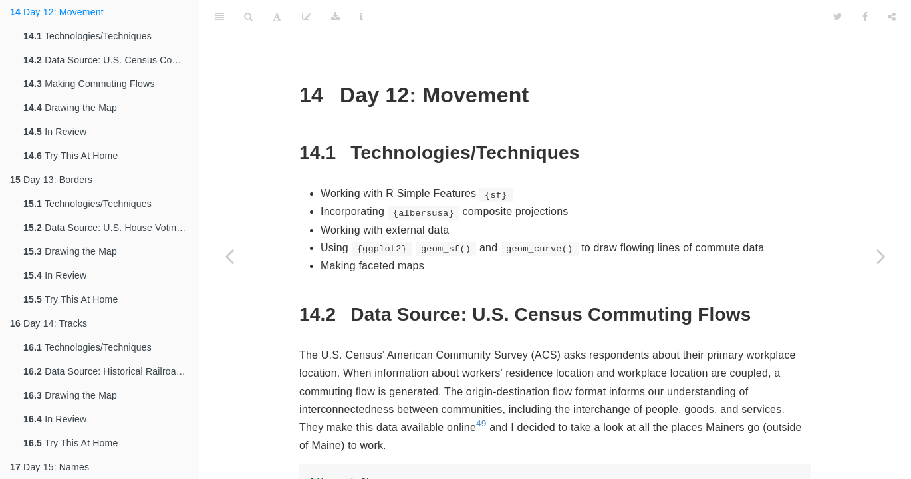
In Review (54, 131)
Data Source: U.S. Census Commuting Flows (111, 60)
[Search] (248, 16)
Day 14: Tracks (48, 323)
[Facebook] (865, 16)
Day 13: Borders (51, 179)
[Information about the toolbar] (361, 16)
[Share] (892, 16)
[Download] (335, 16)
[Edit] (306, 16)
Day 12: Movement (57, 12)
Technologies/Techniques (87, 36)
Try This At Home (70, 155)
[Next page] (881, 256)
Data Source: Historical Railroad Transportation (111, 371)
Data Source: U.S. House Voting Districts (111, 227)
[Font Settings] (277, 16)
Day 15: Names (49, 467)
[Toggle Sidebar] (219, 16)
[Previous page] (229, 256)
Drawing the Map (70, 107)
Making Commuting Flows (89, 84)
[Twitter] (837, 16)
